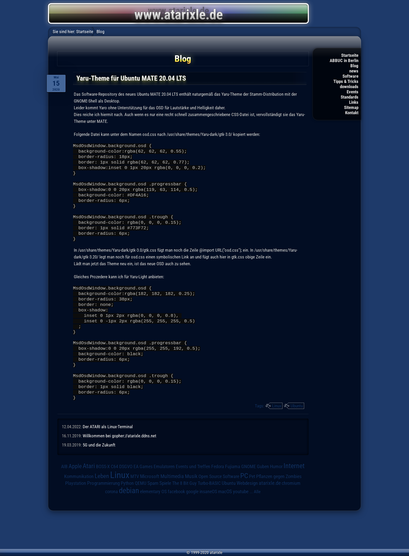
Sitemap (351, 107)
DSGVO (126, 497)
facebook (176, 522)
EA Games (143, 497)
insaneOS (208, 522)
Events (352, 91)
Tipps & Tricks (345, 81)
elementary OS (153, 522)
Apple (75, 496)
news (353, 71)
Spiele (165, 514)
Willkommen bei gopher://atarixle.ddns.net (119, 466)
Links (353, 102)
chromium (291, 513)
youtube (241, 522)
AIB (64, 497)
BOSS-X (103, 497)
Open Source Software (219, 507)
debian (129, 521)
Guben (263, 497)
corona (111, 522)
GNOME (248, 497)
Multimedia (172, 507)
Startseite (349, 55)
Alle (257, 522)
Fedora (217, 497)
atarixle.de (270, 514)
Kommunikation (79, 507)
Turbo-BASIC (209, 513)
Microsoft (149, 507)
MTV (134, 507)
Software (350, 76)
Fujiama (232, 497)
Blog (354, 65)
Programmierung (103, 514)
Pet (252, 507)
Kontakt (351, 112)
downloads (349, 86)
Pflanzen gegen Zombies (279, 507)
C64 (114, 497)
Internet (294, 496)
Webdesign (247, 514)
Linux (276, 436)
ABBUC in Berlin (344, 60)
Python (127, 513)
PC (244, 506)
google (192, 522)
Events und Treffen (193, 497)
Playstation (75, 513)
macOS (225, 522)
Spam (152, 514)
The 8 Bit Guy (184, 513)
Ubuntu (297, 436)
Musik (191, 507)
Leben (102, 506)
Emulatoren (164, 497)
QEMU (140, 513)
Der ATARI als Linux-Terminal (108, 457)
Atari (89, 496)
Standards (349, 97)
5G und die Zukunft (99, 475)
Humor (276, 497)
